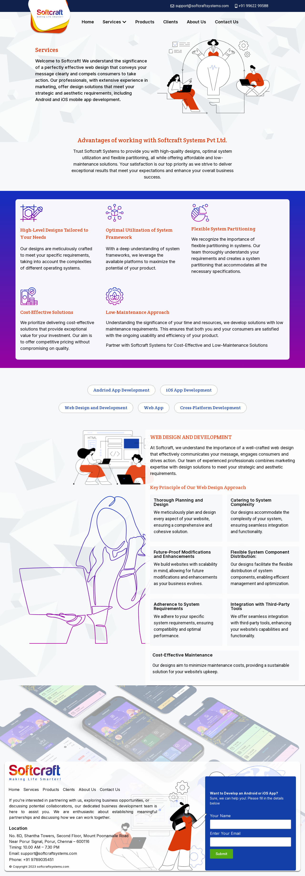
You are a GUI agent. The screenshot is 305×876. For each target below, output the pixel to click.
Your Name (220, 816)
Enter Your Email (225, 833)
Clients (170, 21)
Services (112, 21)
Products (144, 21)
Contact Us (227, 21)
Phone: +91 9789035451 (31, 859)
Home (88, 21)
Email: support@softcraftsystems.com (43, 853)
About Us (196, 21)
